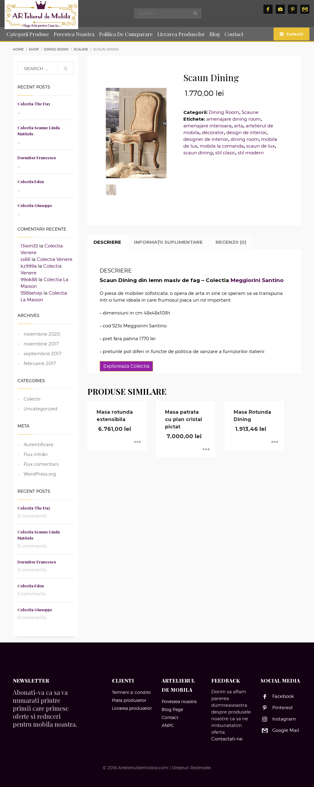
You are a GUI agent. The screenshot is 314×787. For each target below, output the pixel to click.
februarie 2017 (40, 363)
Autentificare (38, 444)
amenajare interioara (207, 126)
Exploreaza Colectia (126, 366)
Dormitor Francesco (36, 157)
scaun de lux (260, 146)
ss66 (25, 259)
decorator (213, 132)
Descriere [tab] (107, 242)
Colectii (32, 399)
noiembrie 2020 (42, 334)
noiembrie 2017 (41, 344)
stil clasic (225, 153)
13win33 (29, 246)
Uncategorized (40, 409)
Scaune (250, 112)
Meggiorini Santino (257, 280)
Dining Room (224, 112)
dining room (245, 139)
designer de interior (205, 139)
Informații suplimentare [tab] (168, 242)
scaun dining (198, 153)
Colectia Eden (30, 181)
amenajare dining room (233, 119)
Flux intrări (36, 454)
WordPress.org (40, 474)
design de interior (246, 132)
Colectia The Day (33, 103)
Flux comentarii (41, 464)
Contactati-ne (227, 739)
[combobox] (167, 13)
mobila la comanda (222, 146)
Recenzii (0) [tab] (231, 242)
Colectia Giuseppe (34, 205)
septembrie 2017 (42, 353)
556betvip (31, 293)
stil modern (251, 153)
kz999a (29, 266)
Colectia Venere (54, 259)
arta (238, 126)
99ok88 (29, 279)
